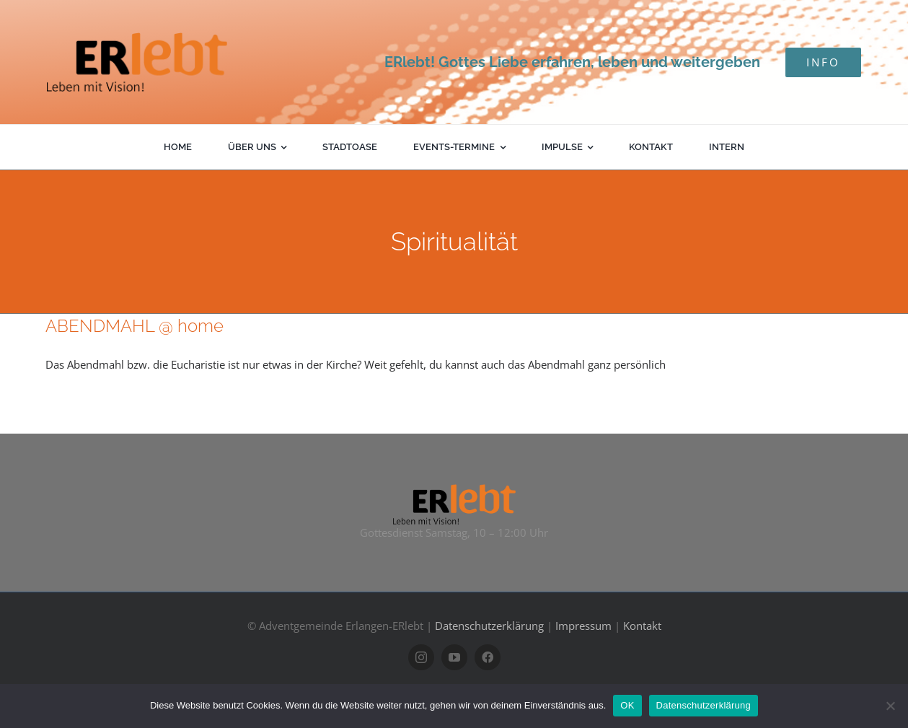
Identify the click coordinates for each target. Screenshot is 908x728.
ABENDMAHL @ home (134, 325)
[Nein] (890, 705)
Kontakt (642, 625)
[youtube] (454, 657)
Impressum (583, 625)
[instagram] (421, 657)
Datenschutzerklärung (489, 625)
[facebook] (488, 657)
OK (627, 705)
